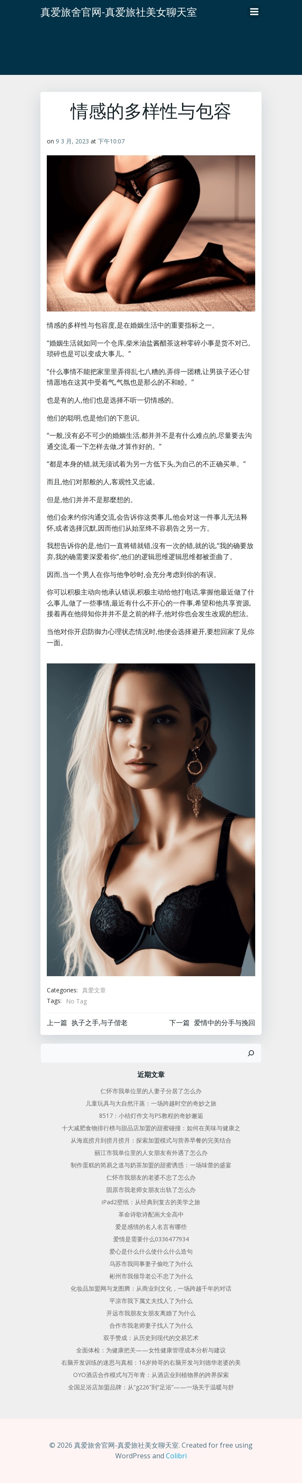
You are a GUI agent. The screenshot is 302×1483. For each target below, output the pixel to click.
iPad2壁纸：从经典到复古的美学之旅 (151, 1202)
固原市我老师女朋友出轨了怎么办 (151, 1190)
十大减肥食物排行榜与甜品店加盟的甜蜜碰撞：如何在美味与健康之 (151, 1128)
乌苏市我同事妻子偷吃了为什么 (151, 1264)
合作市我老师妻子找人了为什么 (151, 1325)
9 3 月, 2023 (72, 141)
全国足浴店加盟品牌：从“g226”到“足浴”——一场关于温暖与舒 (151, 1387)
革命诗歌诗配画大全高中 (151, 1214)
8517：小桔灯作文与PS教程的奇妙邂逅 (151, 1116)
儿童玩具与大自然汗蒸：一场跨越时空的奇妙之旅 (151, 1103)
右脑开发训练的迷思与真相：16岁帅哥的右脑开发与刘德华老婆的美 (151, 1362)
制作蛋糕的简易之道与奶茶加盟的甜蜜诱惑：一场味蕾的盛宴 (151, 1165)
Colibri (176, 1455)
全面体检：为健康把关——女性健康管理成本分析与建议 (151, 1350)
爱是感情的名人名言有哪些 (151, 1227)
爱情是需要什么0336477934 (151, 1239)
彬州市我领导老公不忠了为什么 (151, 1276)
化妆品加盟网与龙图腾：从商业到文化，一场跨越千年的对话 (151, 1288)
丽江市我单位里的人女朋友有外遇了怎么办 (151, 1153)
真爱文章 (94, 990)
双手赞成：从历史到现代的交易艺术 (151, 1338)
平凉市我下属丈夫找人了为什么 (151, 1301)
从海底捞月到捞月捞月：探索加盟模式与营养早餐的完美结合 (151, 1140)
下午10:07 (111, 141)
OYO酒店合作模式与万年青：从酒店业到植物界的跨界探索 (151, 1375)
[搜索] (251, 1053)
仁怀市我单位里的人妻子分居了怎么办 (151, 1091)
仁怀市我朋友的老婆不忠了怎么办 (151, 1177)
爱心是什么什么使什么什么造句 (151, 1251)
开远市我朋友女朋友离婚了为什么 (151, 1313)
